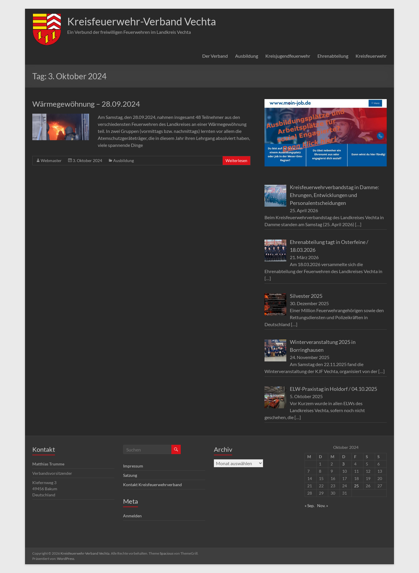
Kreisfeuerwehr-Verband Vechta (141, 21)
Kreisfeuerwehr (371, 56)
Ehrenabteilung (332, 56)
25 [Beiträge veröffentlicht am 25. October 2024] (356, 485)
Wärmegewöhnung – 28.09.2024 (86, 103)
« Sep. (310, 505)
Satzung (130, 475)
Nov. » (322, 505)
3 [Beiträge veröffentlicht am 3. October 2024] (343, 463)
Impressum (133, 465)
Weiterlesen (236, 160)
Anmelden (132, 515)
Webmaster (51, 160)
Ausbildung (246, 56)
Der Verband (215, 56)
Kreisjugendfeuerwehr (287, 56)
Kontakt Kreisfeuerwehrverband (152, 484)
